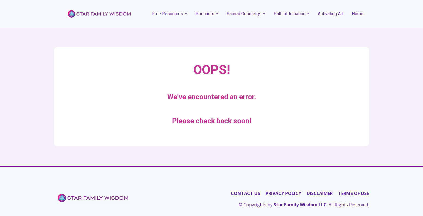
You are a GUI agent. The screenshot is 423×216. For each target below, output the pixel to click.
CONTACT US (245, 193)
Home (357, 13)
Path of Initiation (289, 13)
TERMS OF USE (353, 193)
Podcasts (204, 13)
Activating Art (330, 13)
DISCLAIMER (320, 193)
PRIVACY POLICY (283, 193)
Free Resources (167, 13)
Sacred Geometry (244, 13)
